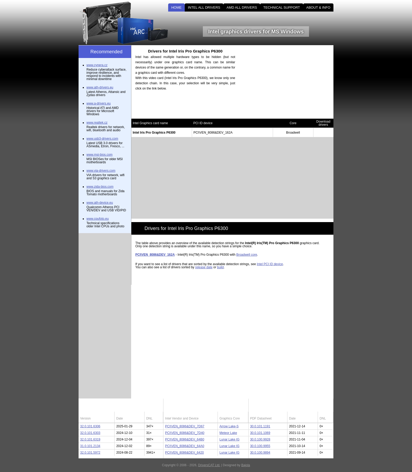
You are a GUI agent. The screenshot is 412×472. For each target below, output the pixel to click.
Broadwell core (246, 254)
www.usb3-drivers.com (102, 138)
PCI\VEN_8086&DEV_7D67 (184, 426)
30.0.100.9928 (260, 439)
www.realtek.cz (96, 122)
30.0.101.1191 (260, 426)
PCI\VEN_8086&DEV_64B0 (184, 439)
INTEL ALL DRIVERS (204, 7)
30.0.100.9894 (260, 452)
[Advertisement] (288, 82)
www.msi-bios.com (99, 154)
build (220, 267)
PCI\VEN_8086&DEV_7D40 (184, 433)
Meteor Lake (228, 433)
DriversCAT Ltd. (209, 465)
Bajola (245, 465)
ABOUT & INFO (318, 7)
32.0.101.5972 (90, 452)
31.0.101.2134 (90, 446)
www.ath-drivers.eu (99, 87)
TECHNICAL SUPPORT (281, 7)
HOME (176, 7)
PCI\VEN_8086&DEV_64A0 (184, 446)
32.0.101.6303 (90, 433)
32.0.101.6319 (90, 439)
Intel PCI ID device (270, 264)
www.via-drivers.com (100, 170)
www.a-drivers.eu (98, 103)
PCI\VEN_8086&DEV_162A (155, 254)
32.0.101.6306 (90, 426)
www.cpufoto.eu (97, 218)
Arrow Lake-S (229, 426)
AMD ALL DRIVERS (241, 7)
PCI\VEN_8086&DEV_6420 (184, 452)
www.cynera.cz (96, 65)
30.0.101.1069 (260, 433)
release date (204, 267)
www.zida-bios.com (100, 186)
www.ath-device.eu (99, 202)
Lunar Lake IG (229, 439)
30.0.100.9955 (260, 446)
